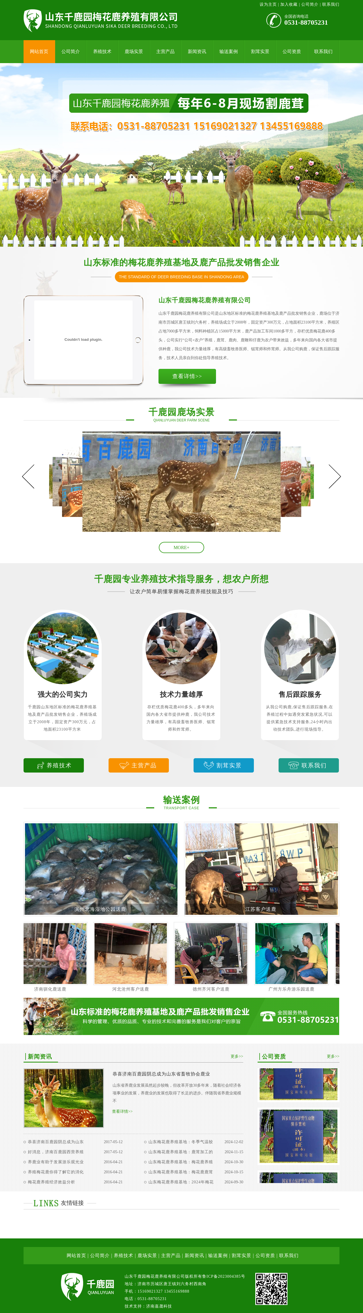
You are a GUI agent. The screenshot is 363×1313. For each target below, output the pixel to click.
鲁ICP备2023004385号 (223, 1276)
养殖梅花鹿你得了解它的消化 (56, 1172)
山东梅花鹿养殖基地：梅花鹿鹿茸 (180, 1172)
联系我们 (330, 4)
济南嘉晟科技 (159, 1306)
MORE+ (181, 547)
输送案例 (228, 51)
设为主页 (269, 4)
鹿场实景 (134, 51)
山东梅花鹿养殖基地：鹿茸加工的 (180, 1152)
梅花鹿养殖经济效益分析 (51, 1182)
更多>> (237, 1056)
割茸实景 (260, 51)
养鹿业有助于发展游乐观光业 (56, 1162)
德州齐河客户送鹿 (215, 989)
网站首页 (39, 51)
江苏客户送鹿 (260, 909)
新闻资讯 (197, 51)
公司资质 (292, 51)
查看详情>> (187, 376)
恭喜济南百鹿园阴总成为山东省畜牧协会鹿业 (161, 1073)
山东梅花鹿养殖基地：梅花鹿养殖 (180, 1162)
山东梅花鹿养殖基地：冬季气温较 (180, 1142)
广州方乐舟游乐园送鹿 (295, 989)
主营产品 (165, 51)
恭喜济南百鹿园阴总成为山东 (56, 1142)
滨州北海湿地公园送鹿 (100, 909)
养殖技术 (102, 51)
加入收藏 (289, 4)
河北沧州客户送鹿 (134, 989)
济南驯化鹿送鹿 (54, 989)
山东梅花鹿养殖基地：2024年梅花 (181, 1182)
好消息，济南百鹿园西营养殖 (56, 1152)
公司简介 (309, 4)
